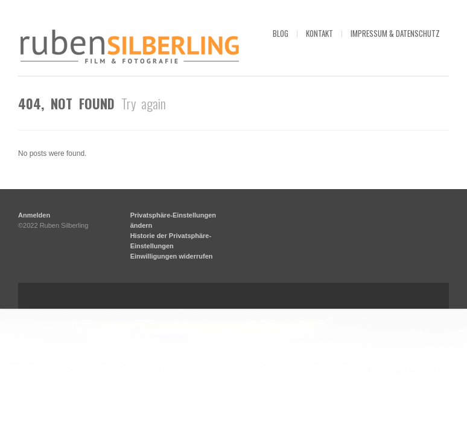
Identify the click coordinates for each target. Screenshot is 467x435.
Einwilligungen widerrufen (171, 382)
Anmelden (34, 341)
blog (280, 33)
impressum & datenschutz (395, 33)
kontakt (319, 33)
